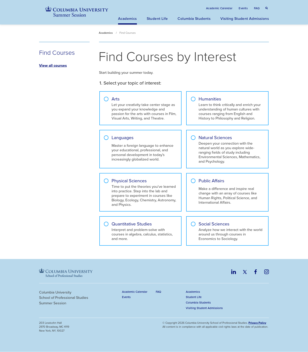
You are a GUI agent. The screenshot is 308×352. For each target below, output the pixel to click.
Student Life (157, 18)
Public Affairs (211, 181)
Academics (127, 18)
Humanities (210, 99)
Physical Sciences (129, 181)
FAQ (256, 8)
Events (243, 8)
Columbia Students (194, 18)
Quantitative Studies (132, 224)
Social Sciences (214, 224)
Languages (123, 138)
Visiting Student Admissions (244, 18)
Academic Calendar (219, 8)
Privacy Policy (257, 323)
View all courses (53, 65)
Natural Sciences (215, 138)
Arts (116, 99)
